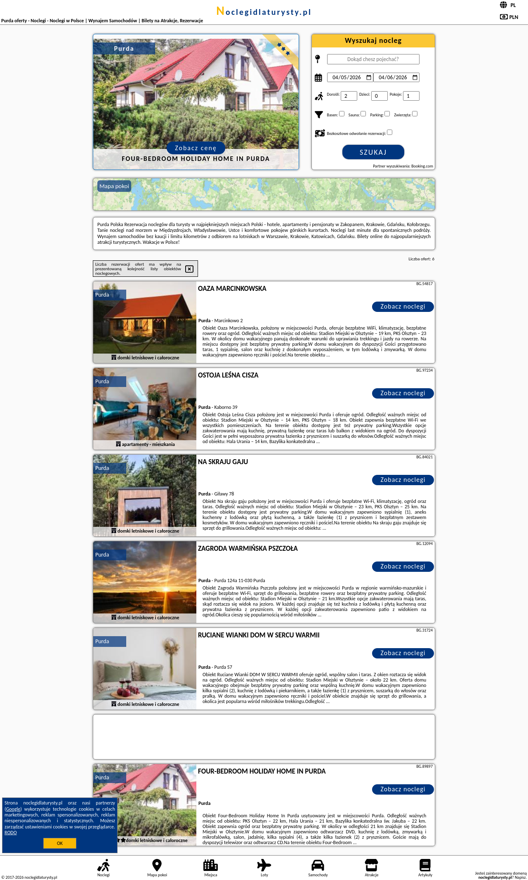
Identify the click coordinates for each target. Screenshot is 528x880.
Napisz (520, 877)
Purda (102, 294)
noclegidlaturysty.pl (264, 12)
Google (13, 809)
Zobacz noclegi (403, 306)
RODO (11, 832)
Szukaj (373, 152)
